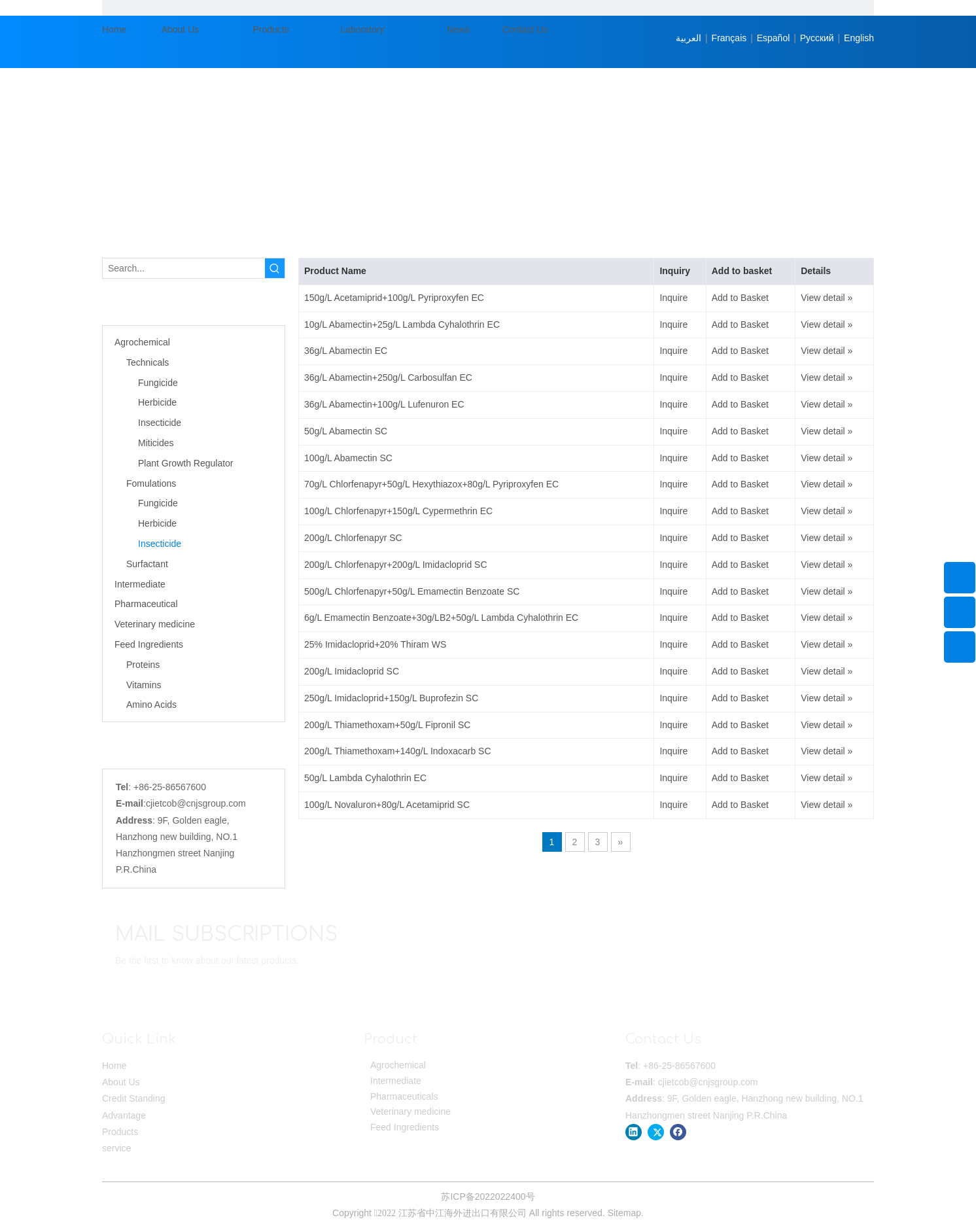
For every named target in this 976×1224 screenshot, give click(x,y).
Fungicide (158, 382)
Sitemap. (626, 1213)
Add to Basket (740, 297)
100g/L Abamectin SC (348, 458)
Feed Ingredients (148, 644)
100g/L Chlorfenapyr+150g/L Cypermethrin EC (398, 511)
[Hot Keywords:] (275, 268)
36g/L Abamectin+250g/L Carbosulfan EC (388, 377)
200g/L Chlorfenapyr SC (353, 538)
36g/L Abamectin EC (345, 350)
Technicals (147, 362)
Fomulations (151, 483)
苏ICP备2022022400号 (487, 1196)
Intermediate (140, 584)
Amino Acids (151, 704)
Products (120, 1132)
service (116, 1148)
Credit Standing (134, 1098)
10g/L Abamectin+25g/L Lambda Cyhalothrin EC (402, 324)
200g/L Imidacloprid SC (351, 671)
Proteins (143, 664)
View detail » (826, 297)
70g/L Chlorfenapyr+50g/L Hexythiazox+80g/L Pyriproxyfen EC (431, 484)
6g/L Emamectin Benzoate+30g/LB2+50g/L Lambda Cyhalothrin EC (441, 617)
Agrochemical (142, 342)
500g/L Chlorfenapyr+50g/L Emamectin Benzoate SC (411, 591)
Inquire (673, 297)
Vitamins (143, 685)
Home (114, 1065)
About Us (121, 1082)
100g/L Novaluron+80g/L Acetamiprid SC (387, 804)
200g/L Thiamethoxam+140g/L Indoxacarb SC (397, 751)
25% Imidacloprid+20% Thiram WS (375, 644)
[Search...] (184, 268)
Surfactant (147, 564)
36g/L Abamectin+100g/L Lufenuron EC (384, 404)
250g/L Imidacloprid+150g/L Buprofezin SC (391, 698)
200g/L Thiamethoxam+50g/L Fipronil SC (387, 725)
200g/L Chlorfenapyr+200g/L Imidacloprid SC (395, 564)
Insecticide (159, 422)
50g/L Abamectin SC (345, 431)
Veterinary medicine (154, 624)
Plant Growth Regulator (186, 463)
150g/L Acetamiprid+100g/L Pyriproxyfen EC (394, 297)
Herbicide (157, 402)
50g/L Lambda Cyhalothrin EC (365, 778)
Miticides (155, 443)
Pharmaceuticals (404, 1096)
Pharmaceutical (146, 604)
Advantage (124, 1115)
